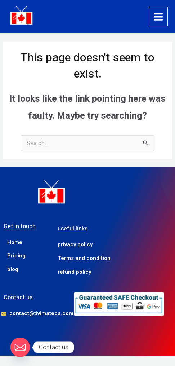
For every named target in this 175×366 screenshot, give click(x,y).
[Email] (20, 347)
